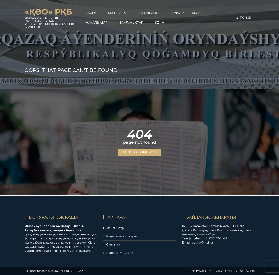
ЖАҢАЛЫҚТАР (97, 22)
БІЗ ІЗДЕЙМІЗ (148, 13)
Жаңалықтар (115, 228)
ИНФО (175, 13)
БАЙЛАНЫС (247, 270)
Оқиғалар (113, 244)
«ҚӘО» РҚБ (48, 12)
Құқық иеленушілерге (121, 236)
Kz (157, 22)
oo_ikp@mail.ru (202, 242)
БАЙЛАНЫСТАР (131, 22)
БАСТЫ (91, 13)
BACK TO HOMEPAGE (139, 152)
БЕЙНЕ (197, 13)
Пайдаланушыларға (120, 253)
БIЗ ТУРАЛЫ (117, 13)
